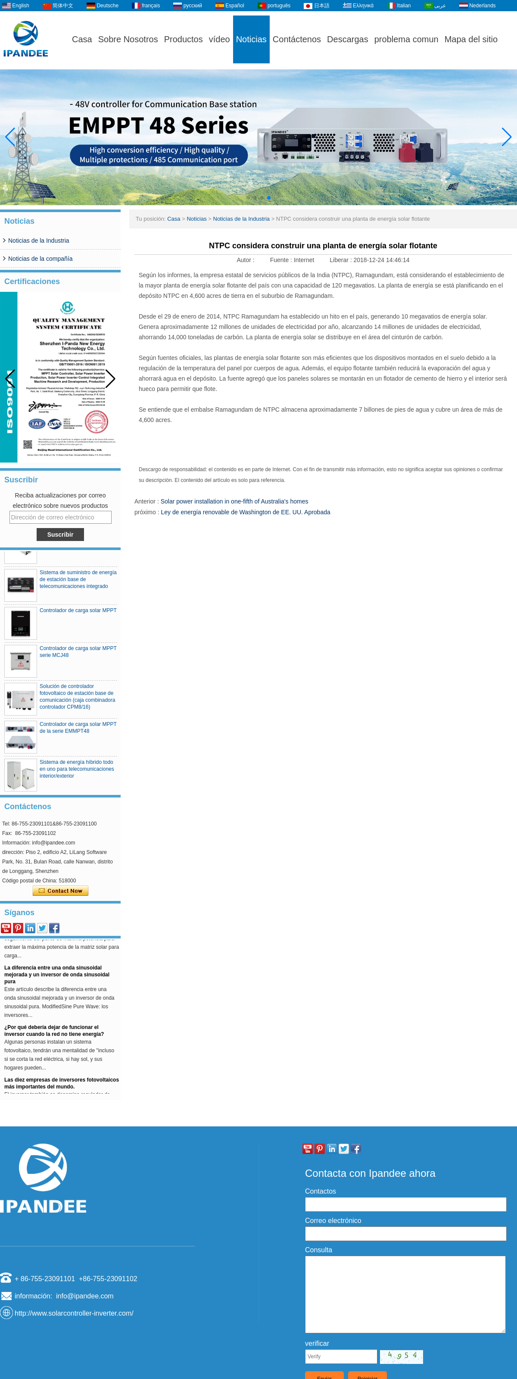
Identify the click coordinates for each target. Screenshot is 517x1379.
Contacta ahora (60, 891)
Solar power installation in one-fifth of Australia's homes (234, 501)
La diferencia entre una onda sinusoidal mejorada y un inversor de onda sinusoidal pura (56, 978)
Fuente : (282, 259)
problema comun (406, 39)
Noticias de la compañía (40, 258)
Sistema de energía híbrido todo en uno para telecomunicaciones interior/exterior (77, 772)
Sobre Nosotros (128, 39)
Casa (82, 39)
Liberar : (341, 259)
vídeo (219, 39)
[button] (248, 198)
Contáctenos (297, 39)
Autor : (246, 259)
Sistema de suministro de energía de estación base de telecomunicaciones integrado (78, 582)
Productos (183, 39)
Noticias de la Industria (38, 240)
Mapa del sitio (471, 39)
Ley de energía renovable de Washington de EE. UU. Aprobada (245, 512)
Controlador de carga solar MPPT (78, 613)
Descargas (347, 39)
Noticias (251, 39)
